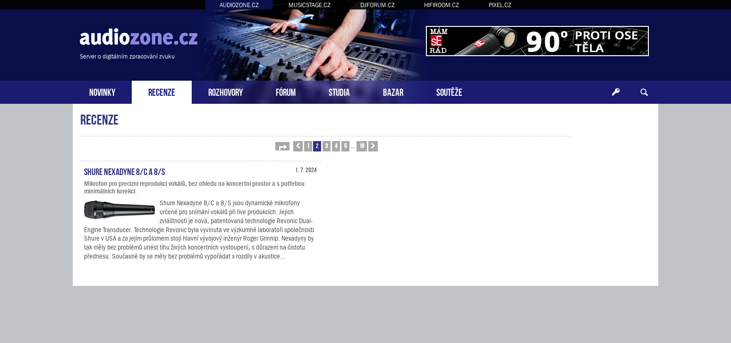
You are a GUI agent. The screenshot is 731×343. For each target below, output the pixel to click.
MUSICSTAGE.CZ (310, 4)
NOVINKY (102, 91)
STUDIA (339, 91)
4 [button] (336, 145)
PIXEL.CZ (500, 4)
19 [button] (361, 145)
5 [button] (345, 145)
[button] (282, 146)
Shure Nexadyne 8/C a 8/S (124, 171)
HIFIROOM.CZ (441, 4)
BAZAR (393, 91)
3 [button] (326, 145)
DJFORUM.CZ (377, 4)
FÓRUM (286, 91)
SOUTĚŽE (449, 91)
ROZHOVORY (225, 91)
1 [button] (308, 145)
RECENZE (161, 91)
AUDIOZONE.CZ (239, 4)
